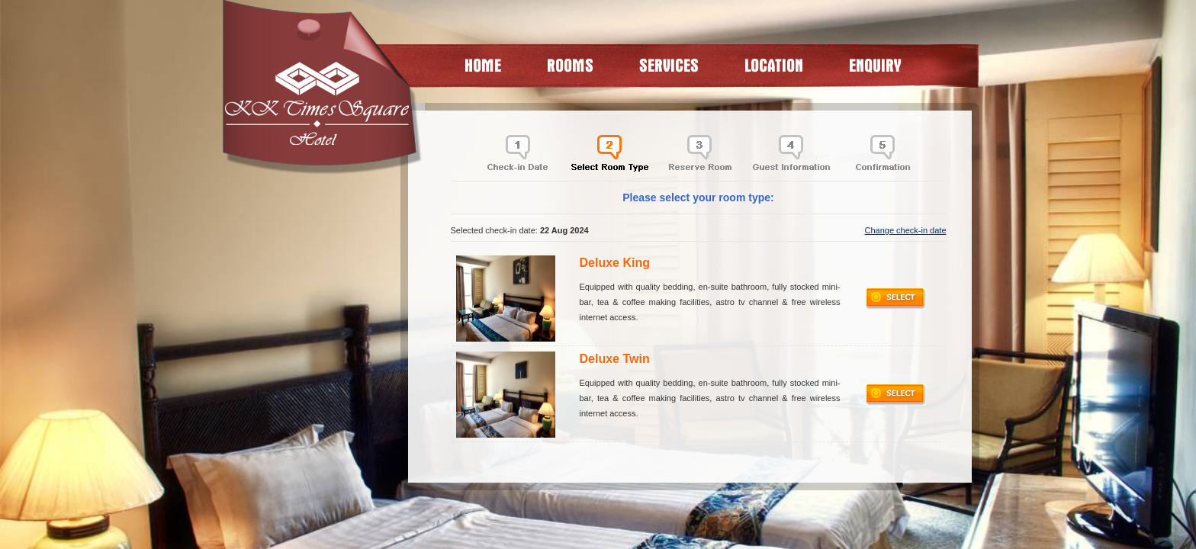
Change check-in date (905, 230)
